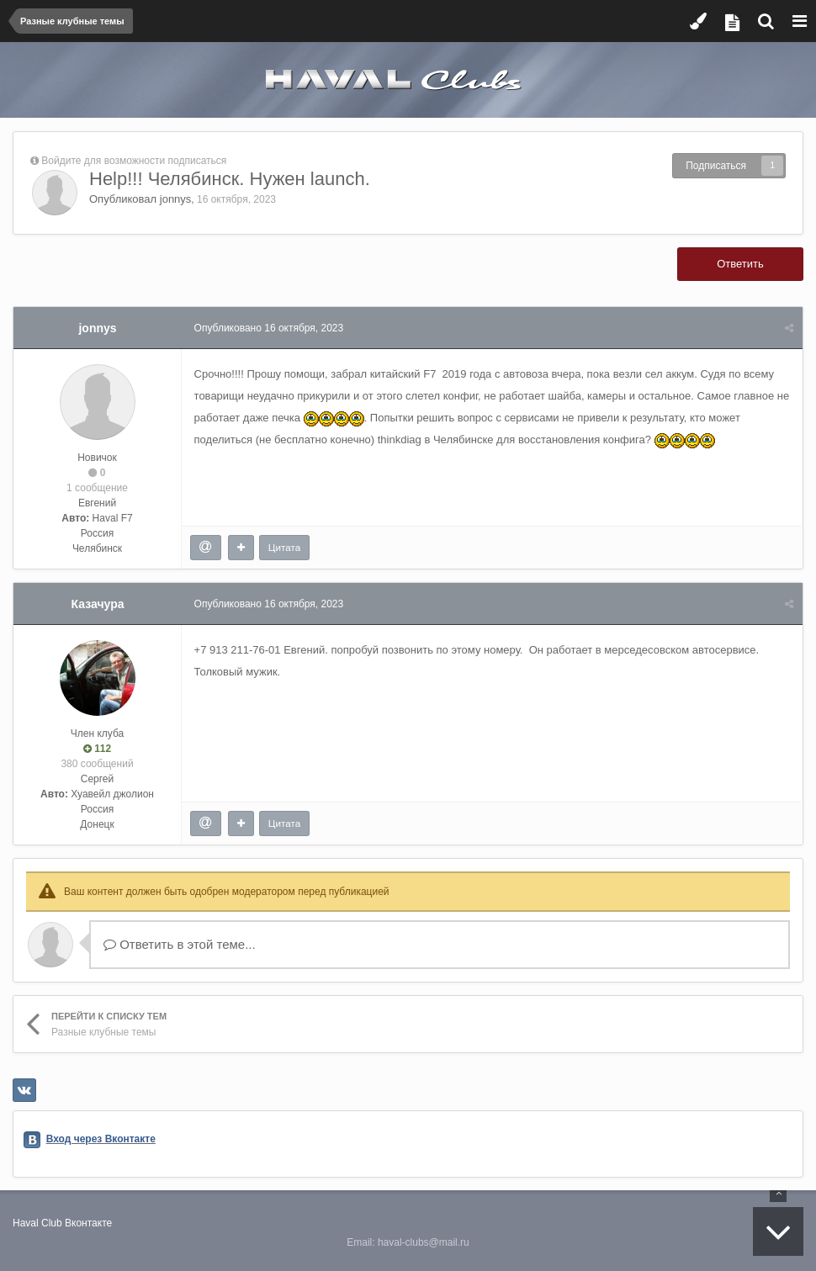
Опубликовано (269, 328)
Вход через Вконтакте (101, 1139)
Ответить (740, 263)
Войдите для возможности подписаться (133, 161)
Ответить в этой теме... (179, 944)
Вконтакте (88, 1223)
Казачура (98, 604)
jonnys (176, 199)
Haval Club (37, 1223)
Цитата (284, 547)
